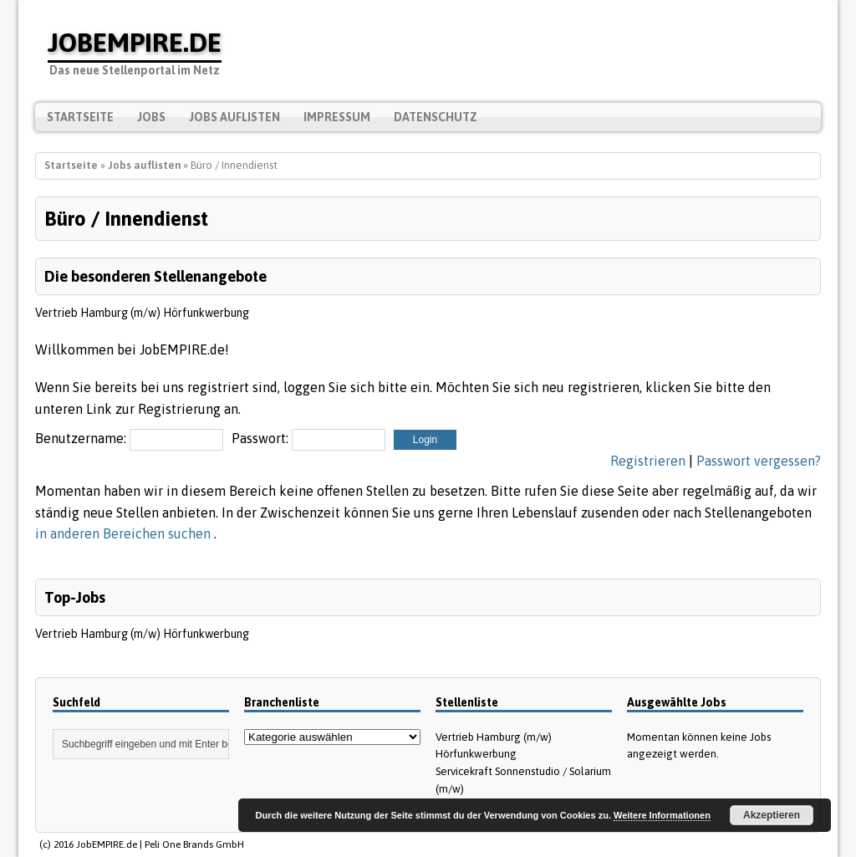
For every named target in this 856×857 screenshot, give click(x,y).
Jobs (151, 117)
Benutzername (79, 438)
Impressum (336, 117)
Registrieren (647, 460)
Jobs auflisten (234, 117)
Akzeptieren (771, 815)
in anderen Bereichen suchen (124, 533)
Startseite (80, 117)
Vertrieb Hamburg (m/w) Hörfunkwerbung (142, 312)
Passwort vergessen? (758, 460)
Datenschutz (435, 117)
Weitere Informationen (662, 815)
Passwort (259, 438)
